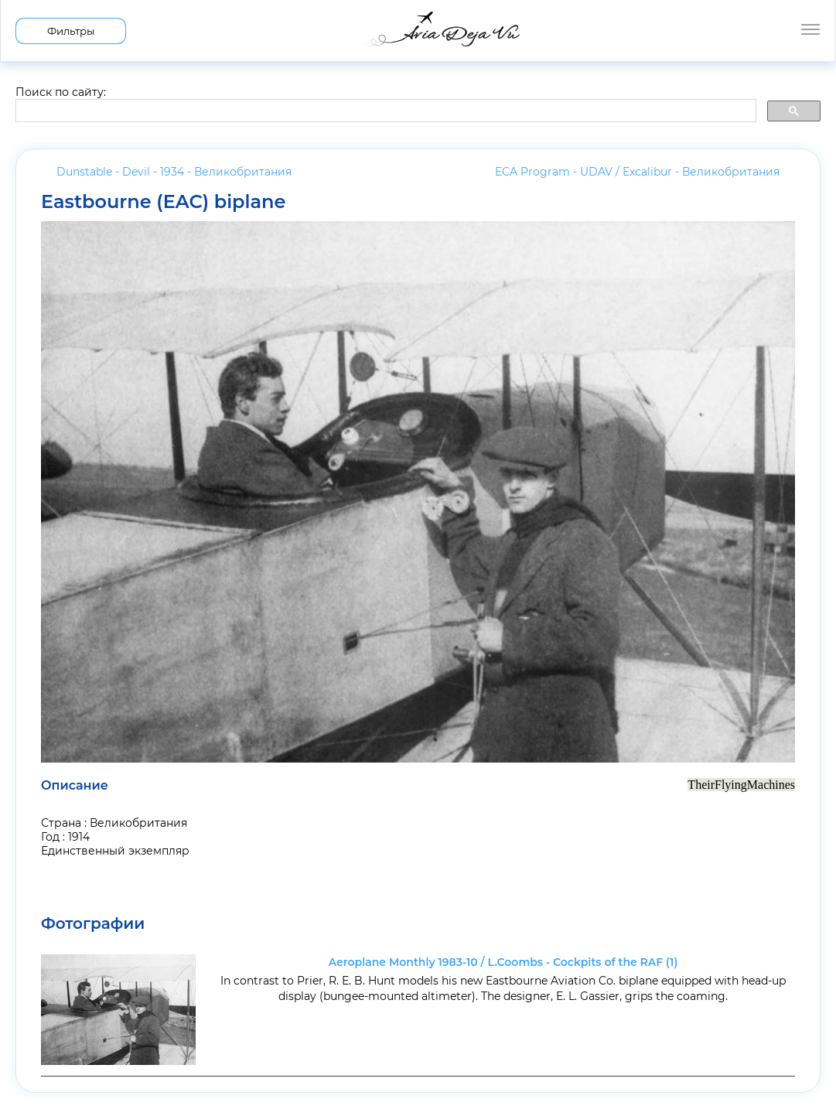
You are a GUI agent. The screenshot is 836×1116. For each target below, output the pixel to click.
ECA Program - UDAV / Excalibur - (637, 172)
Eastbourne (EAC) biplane (163, 202)
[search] (384, 111)
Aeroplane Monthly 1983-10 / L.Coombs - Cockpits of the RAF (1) (503, 962)
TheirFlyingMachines (741, 784)
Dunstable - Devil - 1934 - (174, 172)
